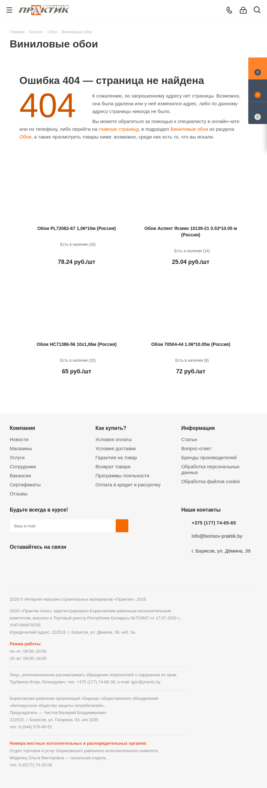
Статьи (189, 439)
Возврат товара (112, 466)
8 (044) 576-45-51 (35, 726)
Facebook (32, 561)
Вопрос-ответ (196, 448)
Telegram (64, 561)
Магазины (21, 448)
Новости (19, 439)
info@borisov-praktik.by (217, 536)
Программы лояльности (122, 475)
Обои (25, 137)
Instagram (48, 561)
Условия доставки (115, 448)
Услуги (17, 457)
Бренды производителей (209, 457)
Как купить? (110, 428)
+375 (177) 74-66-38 (96, 681)
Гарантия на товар (116, 457)
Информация (198, 428)
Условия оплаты (113, 439)
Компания (22, 428)
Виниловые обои (189, 129)
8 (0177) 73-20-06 (35, 764)
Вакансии (20, 475)
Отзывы (18, 493)
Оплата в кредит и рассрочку (128, 484)
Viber (80, 561)
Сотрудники (23, 466)
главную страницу (119, 129)
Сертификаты (25, 484)
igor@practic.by (146, 681)
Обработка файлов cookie (210, 481)
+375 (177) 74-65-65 (214, 522)
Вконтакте (16, 561)
